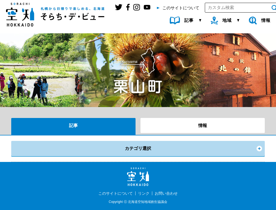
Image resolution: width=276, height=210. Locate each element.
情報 (202, 125)
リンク (144, 193)
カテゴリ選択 (138, 148)
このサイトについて (115, 193)
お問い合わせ (166, 193)
